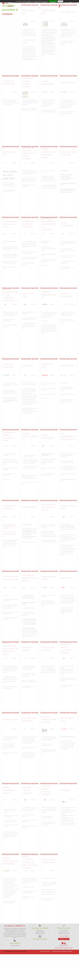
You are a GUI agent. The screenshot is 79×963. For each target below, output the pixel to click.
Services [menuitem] (74, 2)
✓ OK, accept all (52, 1)
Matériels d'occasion (40, 942)
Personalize (60, 1)
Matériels (32, 2)
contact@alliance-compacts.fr (64, 947)
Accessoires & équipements (19, 2)
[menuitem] (5, 2)
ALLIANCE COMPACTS (10, 940)
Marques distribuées (15, 954)
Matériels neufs (40, 939)
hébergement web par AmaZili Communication (62, 960)
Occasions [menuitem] (40, 2)
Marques (48, 2)
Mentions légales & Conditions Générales (64, 956)
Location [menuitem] (56, 2)
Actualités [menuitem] (30, 6)
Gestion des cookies (63, 954)
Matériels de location (40, 940)
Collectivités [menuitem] (65, 2)
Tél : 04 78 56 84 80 (63, 944)
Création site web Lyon (45, 960)
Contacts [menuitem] (10, 6)
